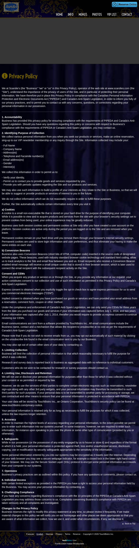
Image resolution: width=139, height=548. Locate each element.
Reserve (77, 534)
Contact (127, 14)
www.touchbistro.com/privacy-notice (22, 405)
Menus (83, 14)
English (40, 534)
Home (59, 14)
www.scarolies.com (118, 88)
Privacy (59, 534)
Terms (67, 534)
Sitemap (49, 534)
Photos (97, 14)
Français (30, 534)
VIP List (112, 14)
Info (71, 14)
